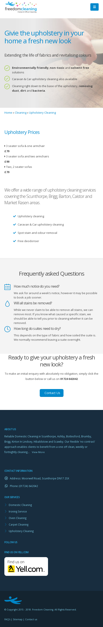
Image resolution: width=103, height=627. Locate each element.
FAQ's (7, 619)
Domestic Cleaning (20, 505)
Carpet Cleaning (18, 524)
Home (8, 113)
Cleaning (20, 113)
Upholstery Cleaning (42, 113)
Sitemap (17, 619)
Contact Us (51, 393)
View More (38, 452)
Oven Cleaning (17, 518)
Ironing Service (18, 511)
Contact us (31, 619)
